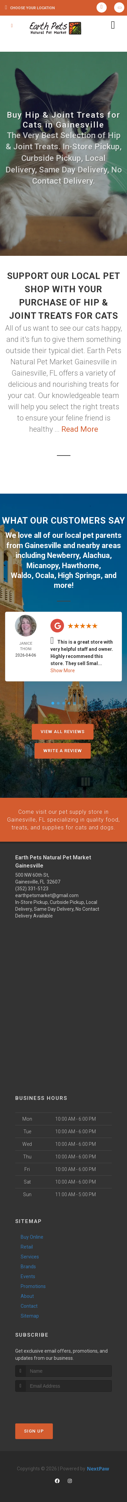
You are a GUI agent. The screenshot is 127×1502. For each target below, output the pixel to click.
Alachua (96, 554)
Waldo (21, 574)
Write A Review (62, 749)
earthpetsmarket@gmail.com (47, 893)
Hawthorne (80, 564)
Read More (79, 429)
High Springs (79, 574)
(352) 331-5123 (31, 886)
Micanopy (42, 564)
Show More (62, 669)
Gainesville (43, 545)
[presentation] (51, 1402)
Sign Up (34, 1428)
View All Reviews (63, 730)
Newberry (63, 554)
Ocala (44, 574)
